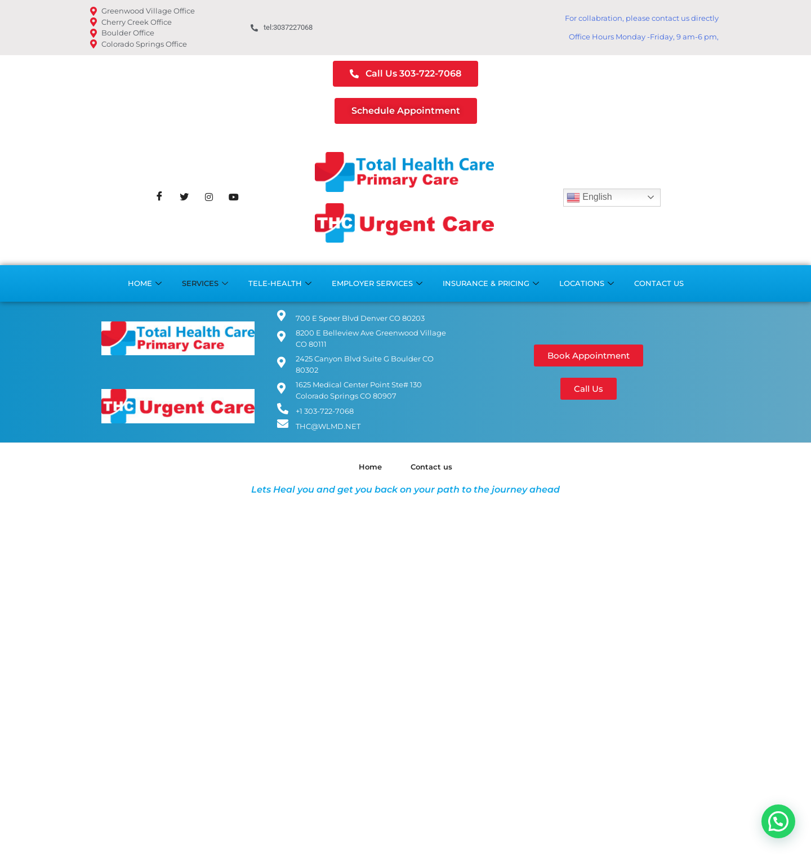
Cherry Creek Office (131, 22)
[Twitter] (184, 197)
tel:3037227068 (282, 27)
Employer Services (377, 283)
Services (205, 283)
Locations (586, 283)
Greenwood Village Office (142, 11)
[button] (778, 821)
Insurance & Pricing (491, 283)
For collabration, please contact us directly (642, 18)
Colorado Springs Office (138, 44)
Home (145, 283)
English (589, 197)
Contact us (659, 283)
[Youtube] (233, 197)
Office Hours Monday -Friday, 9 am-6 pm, (644, 36)
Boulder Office (122, 33)
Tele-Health (279, 283)
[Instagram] (208, 197)
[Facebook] (159, 197)
